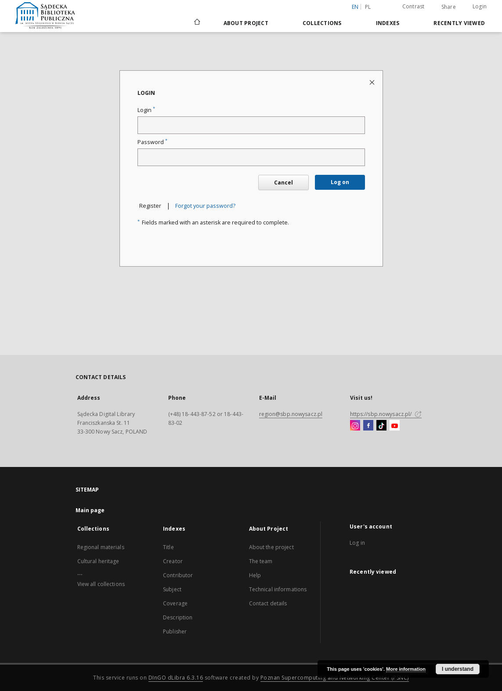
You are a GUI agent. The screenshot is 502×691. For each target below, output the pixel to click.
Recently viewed (459, 23)
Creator (173, 561)
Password (152, 142)
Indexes (388, 23)
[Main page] (196, 23)
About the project (271, 547)
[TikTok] (381, 426)
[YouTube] (395, 426)
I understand (457, 669)
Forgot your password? (205, 206)
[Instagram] (355, 426)
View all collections (101, 584)
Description (177, 617)
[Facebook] (368, 426)
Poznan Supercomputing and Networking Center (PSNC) (334, 677)
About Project (246, 23)
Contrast (413, 6)
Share (448, 7)
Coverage (175, 603)
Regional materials (100, 547)
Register (150, 206)
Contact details (268, 603)
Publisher (175, 631)
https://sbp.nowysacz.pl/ (386, 414)
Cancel (283, 182)
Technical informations (278, 589)
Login (480, 6)
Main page (90, 510)
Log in (357, 542)
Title (168, 547)
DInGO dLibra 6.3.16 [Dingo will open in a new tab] (175, 677)
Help (255, 575)
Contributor (178, 575)
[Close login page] (372, 82)
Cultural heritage (98, 561)
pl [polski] (368, 7)
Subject (172, 589)
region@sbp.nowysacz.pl (291, 414)
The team (261, 561)
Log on (340, 182)
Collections (322, 23)
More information (406, 669)
